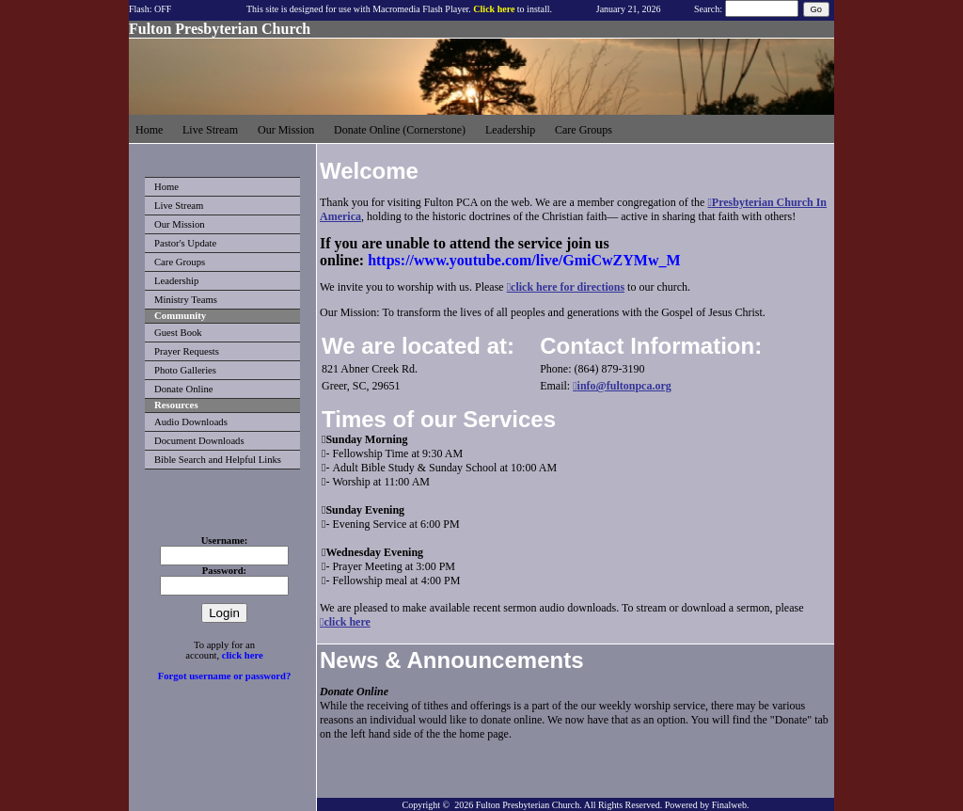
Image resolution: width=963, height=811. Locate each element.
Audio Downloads (191, 422)
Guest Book (178, 332)
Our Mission (179, 224)
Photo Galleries (185, 370)
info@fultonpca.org (624, 385)
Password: (224, 570)
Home (166, 187)
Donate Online (183, 389)
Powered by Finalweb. (707, 805)
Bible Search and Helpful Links (217, 459)
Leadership (176, 281)
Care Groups (179, 262)
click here (242, 655)
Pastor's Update (185, 243)
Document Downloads (199, 441)
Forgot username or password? (225, 676)
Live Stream (178, 205)
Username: (224, 540)
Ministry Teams (185, 299)
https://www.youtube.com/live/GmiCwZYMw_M (524, 260)
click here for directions (567, 287)
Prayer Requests (186, 351)
